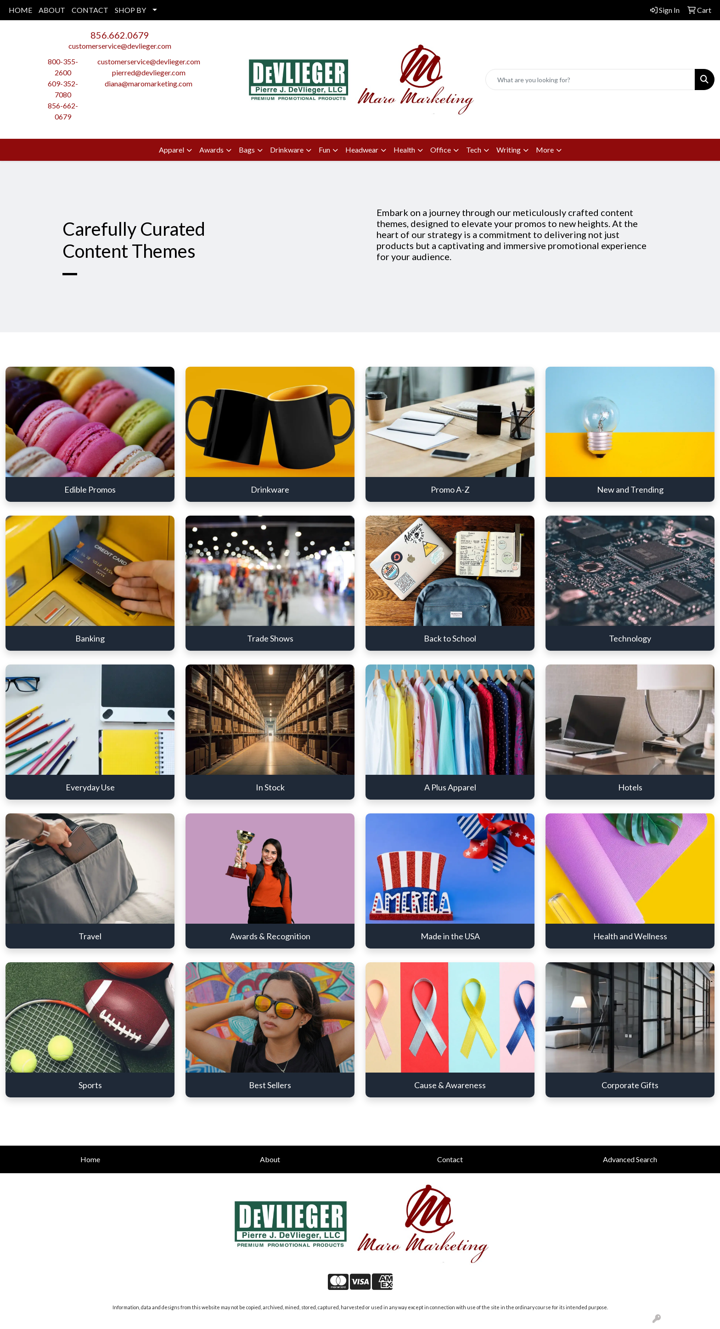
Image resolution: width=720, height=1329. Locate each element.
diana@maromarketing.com (148, 83)
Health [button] (404, 149)
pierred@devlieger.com (149, 72)
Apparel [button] (171, 149)
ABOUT (52, 10)
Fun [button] (324, 149)
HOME (20, 10)
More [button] (545, 149)
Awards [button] (211, 149)
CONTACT (90, 10)
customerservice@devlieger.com (119, 45)
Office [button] (440, 149)
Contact (450, 1159)
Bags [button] (247, 149)
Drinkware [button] (287, 149)
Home (90, 1159)
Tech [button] (473, 149)
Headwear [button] (361, 149)
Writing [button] (508, 149)
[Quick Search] (590, 79)
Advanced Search (630, 1159)
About (270, 1159)
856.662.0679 (119, 34)
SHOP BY (130, 10)
